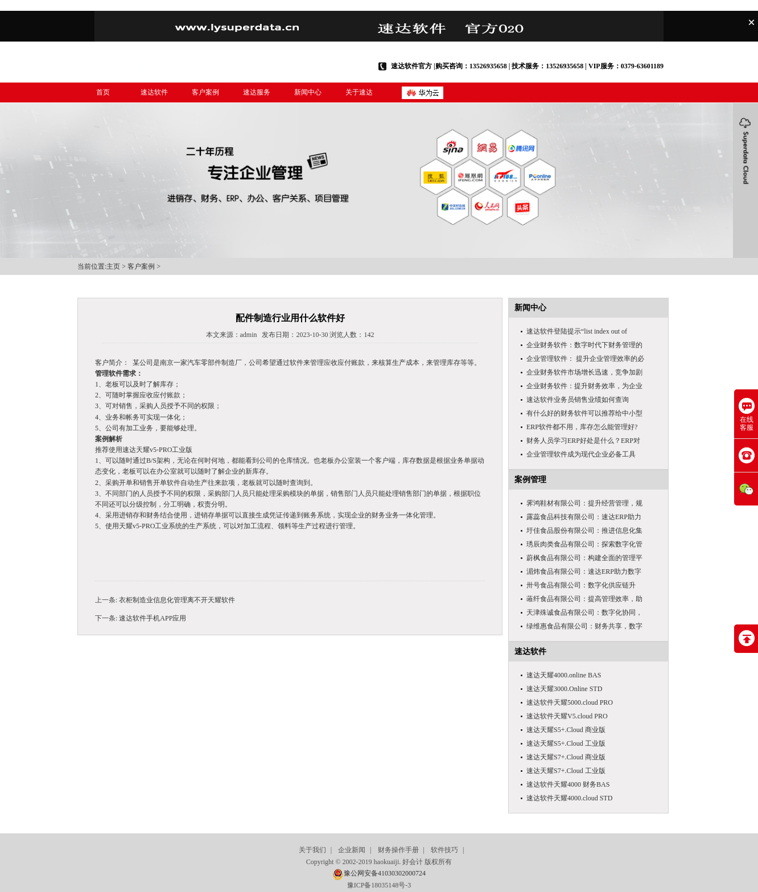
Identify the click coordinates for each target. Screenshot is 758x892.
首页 (103, 92)
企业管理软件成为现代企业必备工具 (581, 454)
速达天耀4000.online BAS (563, 675)
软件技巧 (444, 850)
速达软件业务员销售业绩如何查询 (577, 400)
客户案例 (205, 92)
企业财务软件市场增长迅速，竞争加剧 (584, 372)
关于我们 (312, 850)
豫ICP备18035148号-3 (379, 885)
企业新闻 (351, 850)
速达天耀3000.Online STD (564, 689)
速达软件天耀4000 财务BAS (567, 784)
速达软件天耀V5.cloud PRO (567, 716)
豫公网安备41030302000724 (385, 873)
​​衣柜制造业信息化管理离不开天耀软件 (177, 600)
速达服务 (256, 92)
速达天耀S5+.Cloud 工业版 (565, 743)
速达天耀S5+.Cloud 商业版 (565, 730)
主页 (113, 266)
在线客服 (747, 414)
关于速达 (359, 92)
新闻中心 (308, 92)
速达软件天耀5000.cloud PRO (569, 702)
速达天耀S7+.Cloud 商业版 (565, 757)
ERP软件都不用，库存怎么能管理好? (581, 427)
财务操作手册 (398, 850)
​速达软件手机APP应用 (152, 618)
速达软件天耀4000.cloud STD (569, 798)
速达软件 (154, 92)
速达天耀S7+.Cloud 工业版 (565, 771)
